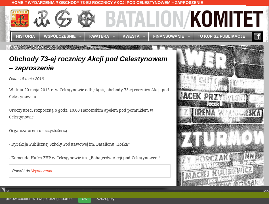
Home (18, 2)
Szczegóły (105, 198)
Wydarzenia (41, 2)
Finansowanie (169, 36)
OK (84, 199)
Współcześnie (60, 36)
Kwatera (100, 36)
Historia (25, 36)
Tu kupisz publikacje (221, 36)
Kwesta (132, 36)
